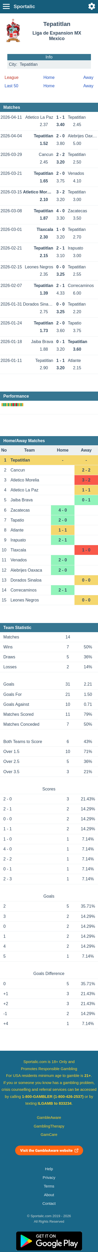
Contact (49, 1203)
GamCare (49, 1134)
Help (49, 1169)
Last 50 (11, 86)
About (49, 1195)
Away (88, 77)
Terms (49, 1186)
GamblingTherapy (49, 1126)
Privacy (49, 1177)
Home (49, 77)
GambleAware (49, 1117)
